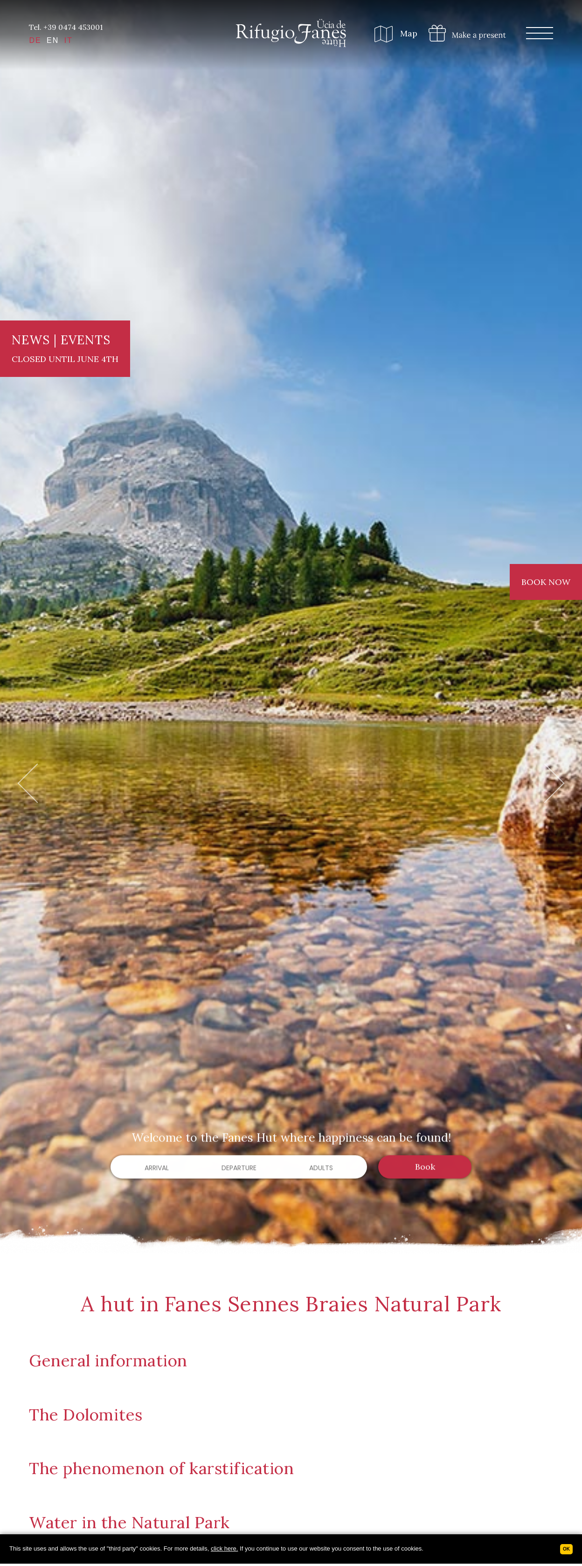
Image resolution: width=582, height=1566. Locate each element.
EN (53, 40)
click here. (224, 1548)
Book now (545, 582)
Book (425, 1167)
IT (68, 40)
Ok (566, 1549)
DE (35, 40)
